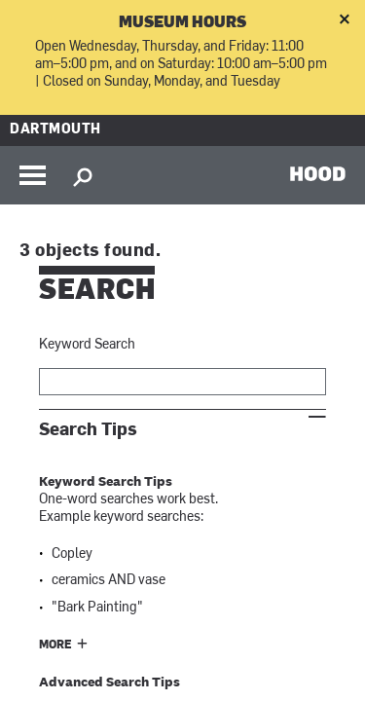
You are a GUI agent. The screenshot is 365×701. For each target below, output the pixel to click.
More (55, 645)
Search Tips (88, 430)
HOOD (318, 173)
